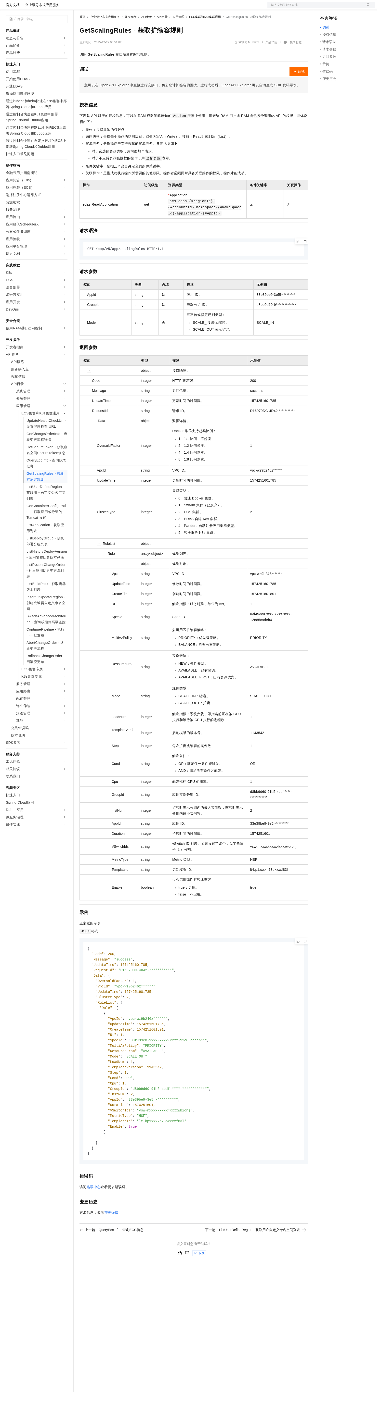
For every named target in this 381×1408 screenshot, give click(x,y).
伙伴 (133, 8)
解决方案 (79, 8)
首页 (82, 32)
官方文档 (13, 21)
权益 (94, 8)
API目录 (162, 32)
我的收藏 (296, 58)
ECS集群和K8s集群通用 (205, 32)
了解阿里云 (161, 8)
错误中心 (94, 1212)
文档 (315, 8)
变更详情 (111, 1238)
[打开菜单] (8, 8)
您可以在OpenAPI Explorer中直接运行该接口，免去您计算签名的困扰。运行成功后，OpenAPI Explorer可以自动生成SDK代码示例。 (192, 101)
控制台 (337, 8)
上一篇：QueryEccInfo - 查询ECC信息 (111, 1255)
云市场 (119, 8)
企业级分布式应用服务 (42, 21)
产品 (63, 8)
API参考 (146, 32)
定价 (106, 8)
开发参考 (130, 32)
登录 (367, 8)
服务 (144, 8)
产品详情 (271, 58)
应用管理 (178, 32)
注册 (349, 8)
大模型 (50, 8)
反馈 (199, 1278)
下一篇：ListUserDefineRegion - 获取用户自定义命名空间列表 (255, 1255)
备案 (325, 8)
